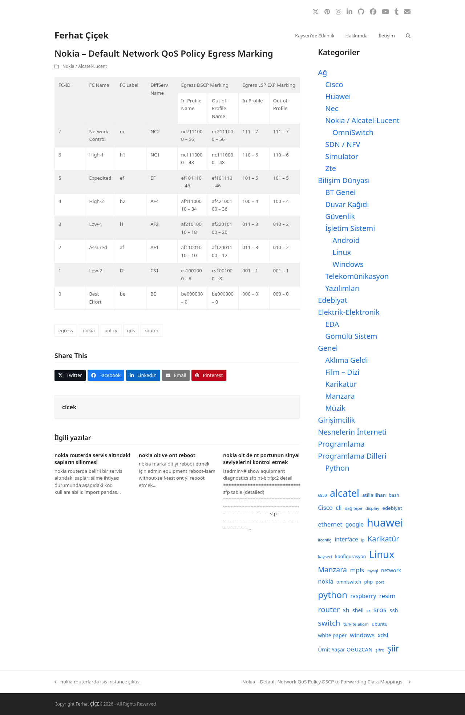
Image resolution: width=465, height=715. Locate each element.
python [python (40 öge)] (332, 595)
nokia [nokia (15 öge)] (325, 581)
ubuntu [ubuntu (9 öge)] (379, 624)
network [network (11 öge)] (391, 570)
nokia (88, 330)
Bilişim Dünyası (344, 180)
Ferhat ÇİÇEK (89, 704)
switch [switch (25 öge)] (329, 623)
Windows (347, 264)
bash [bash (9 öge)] (394, 495)
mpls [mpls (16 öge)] (357, 570)
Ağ (322, 72)
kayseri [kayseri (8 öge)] (325, 556)
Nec (331, 108)
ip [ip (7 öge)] (362, 540)
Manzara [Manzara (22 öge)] (332, 569)
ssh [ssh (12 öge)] (393, 610)
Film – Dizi (342, 372)
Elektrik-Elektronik (349, 312)
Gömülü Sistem (351, 336)
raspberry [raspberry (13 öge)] (363, 596)
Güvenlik (340, 216)
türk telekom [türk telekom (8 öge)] (356, 624)
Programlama (341, 444)
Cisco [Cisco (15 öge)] (325, 507)
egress (65, 330)
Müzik (335, 408)
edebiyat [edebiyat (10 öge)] (392, 508)
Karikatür (341, 384)
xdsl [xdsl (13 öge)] (383, 635)
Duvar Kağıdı (347, 204)
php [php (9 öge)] (368, 582)
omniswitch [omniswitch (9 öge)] (348, 582)
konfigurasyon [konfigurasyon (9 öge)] (350, 556)
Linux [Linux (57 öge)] (382, 554)
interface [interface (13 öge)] (346, 539)
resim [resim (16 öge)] (387, 596)
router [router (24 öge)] (329, 609)
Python (337, 468)
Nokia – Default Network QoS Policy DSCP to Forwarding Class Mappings (326, 682)
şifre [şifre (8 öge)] (380, 650)
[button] (408, 35)
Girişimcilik (336, 420)
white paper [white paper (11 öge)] (332, 635)
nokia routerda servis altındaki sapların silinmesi (92, 459)
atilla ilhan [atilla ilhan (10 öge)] (374, 495)
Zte (330, 168)
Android (346, 240)
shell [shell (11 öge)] (358, 610)
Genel (328, 348)
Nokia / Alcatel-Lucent (84, 66)
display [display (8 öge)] (372, 508)
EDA (332, 324)
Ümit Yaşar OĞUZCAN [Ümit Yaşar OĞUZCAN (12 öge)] (345, 649)
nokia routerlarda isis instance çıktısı (97, 682)
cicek (69, 407)
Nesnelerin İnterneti (352, 432)
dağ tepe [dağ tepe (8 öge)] (353, 508)
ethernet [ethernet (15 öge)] (330, 524)
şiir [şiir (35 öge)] (393, 648)
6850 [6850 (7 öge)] (322, 495)
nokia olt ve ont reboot (167, 455)
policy (110, 330)
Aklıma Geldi (346, 360)
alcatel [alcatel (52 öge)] (344, 493)
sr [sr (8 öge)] (368, 610)
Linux (341, 252)
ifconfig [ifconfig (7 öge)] (325, 540)
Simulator (341, 156)
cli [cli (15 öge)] (338, 507)
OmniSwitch (352, 132)
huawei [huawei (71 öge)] (385, 522)
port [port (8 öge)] (380, 582)
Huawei (338, 96)
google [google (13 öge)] (354, 524)
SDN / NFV (342, 144)
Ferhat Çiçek (81, 35)
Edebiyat (332, 300)
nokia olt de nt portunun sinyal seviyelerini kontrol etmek (261, 459)
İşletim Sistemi (350, 228)
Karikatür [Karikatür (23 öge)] (383, 539)
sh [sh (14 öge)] (346, 610)
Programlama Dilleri (352, 456)
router (151, 330)
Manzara (340, 396)
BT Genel (340, 192)
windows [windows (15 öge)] (362, 635)
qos (131, 330)
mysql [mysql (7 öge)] (372, 570)
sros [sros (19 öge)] (380, 609)
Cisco (334, 84)
